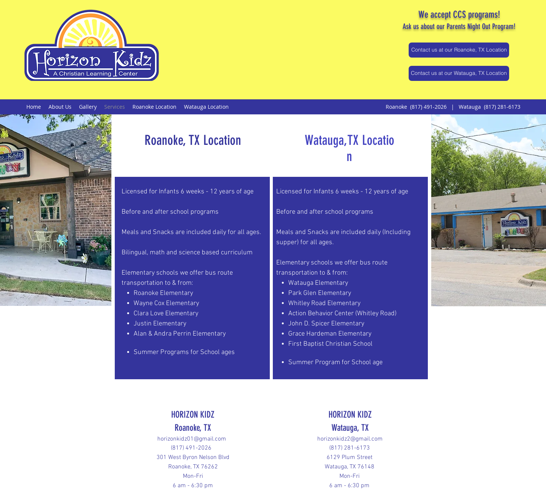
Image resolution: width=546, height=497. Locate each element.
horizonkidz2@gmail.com (350, 439)
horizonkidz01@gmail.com (191, 439)
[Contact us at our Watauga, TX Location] (459, 73)
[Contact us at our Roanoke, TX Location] (459, 50)
